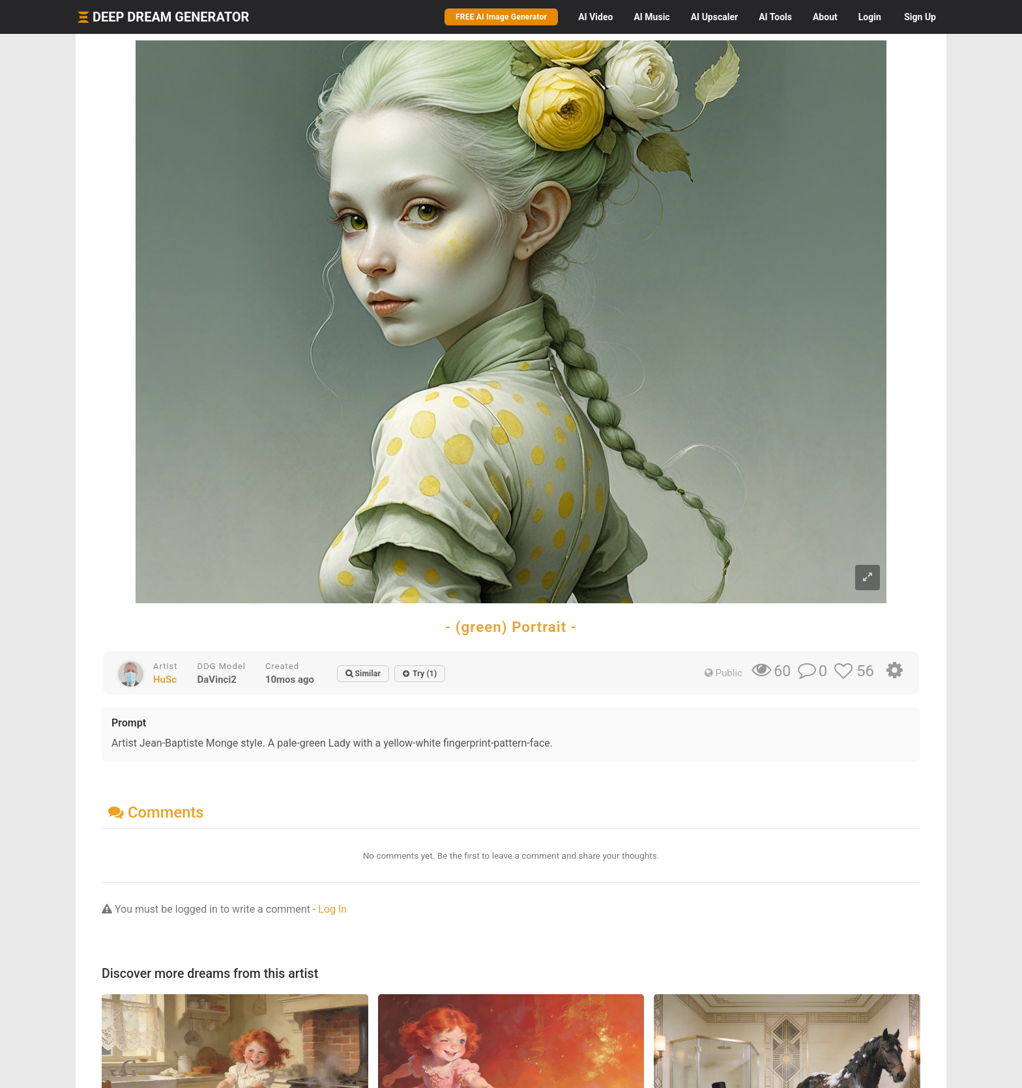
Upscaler (714, 17)
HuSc (165, 679)
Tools (775, 17)
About (825, 17)
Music (651, 17)
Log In (332, 909)
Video (595, 17)
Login (869, 17)
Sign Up (920, 17)
